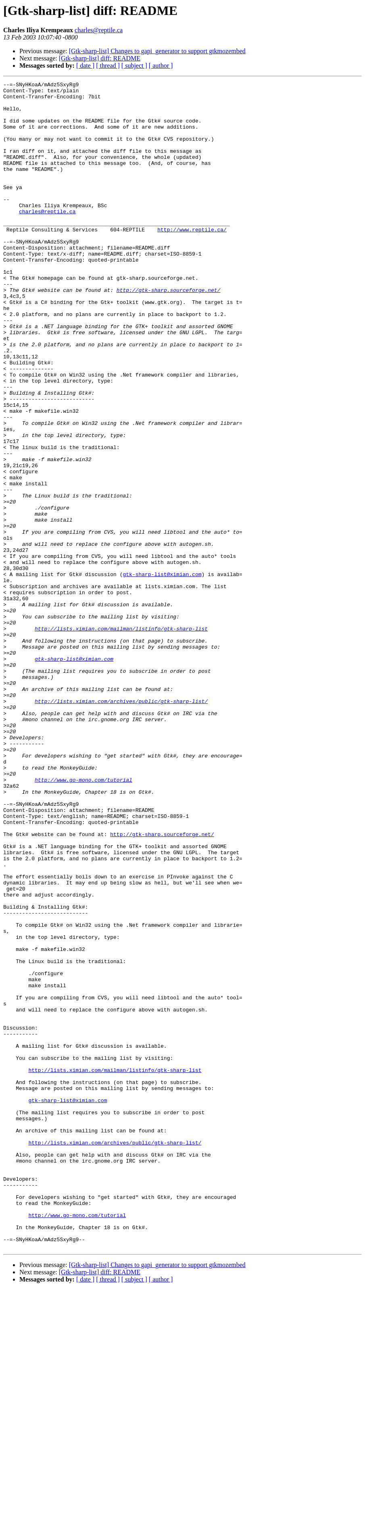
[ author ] (161, 65)
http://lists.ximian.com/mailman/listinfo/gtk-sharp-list (121, 738)
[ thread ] (108, 65)
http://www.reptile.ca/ (192, 259)
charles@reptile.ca (99, 30)
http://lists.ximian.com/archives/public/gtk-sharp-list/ (121, 825)
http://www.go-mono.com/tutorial (83, 920)
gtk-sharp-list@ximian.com (162, 673)
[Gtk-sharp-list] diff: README (99, 58)
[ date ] (85, 65)
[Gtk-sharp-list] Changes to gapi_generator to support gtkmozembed (157, 51)
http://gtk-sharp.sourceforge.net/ (168, 332)
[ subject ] (134, 65)
